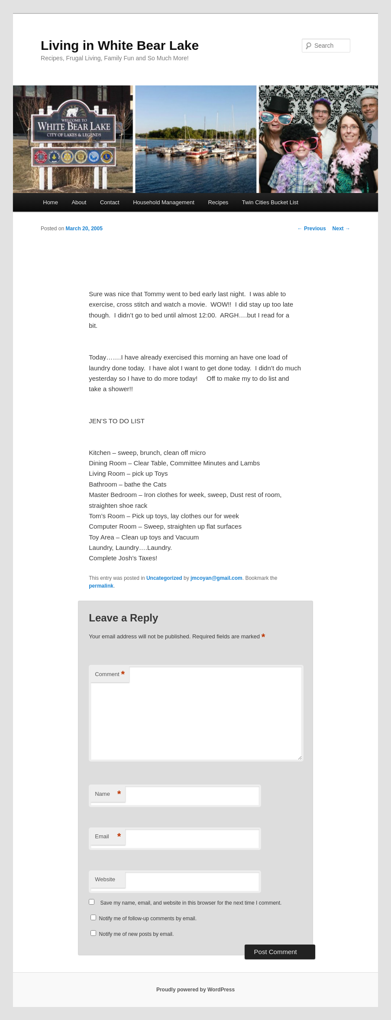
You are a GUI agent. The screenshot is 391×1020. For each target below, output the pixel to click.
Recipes (218, 202)
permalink (101, 586)
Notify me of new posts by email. (136, 934)
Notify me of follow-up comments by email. (148, 918)
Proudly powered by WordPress (195, 990)
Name (108, 794)
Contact (110, 202)
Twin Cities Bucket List (270, 202)
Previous (311, 229)
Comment (110, 674)
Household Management (163, 202)
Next (341, 229)
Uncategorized (164, 578)
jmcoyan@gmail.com (216, 578)
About (78, 202)
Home (50, 202)
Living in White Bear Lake (120, 45)
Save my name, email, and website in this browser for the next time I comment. (191, 903)
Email (108, 836)
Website (105, 879)
